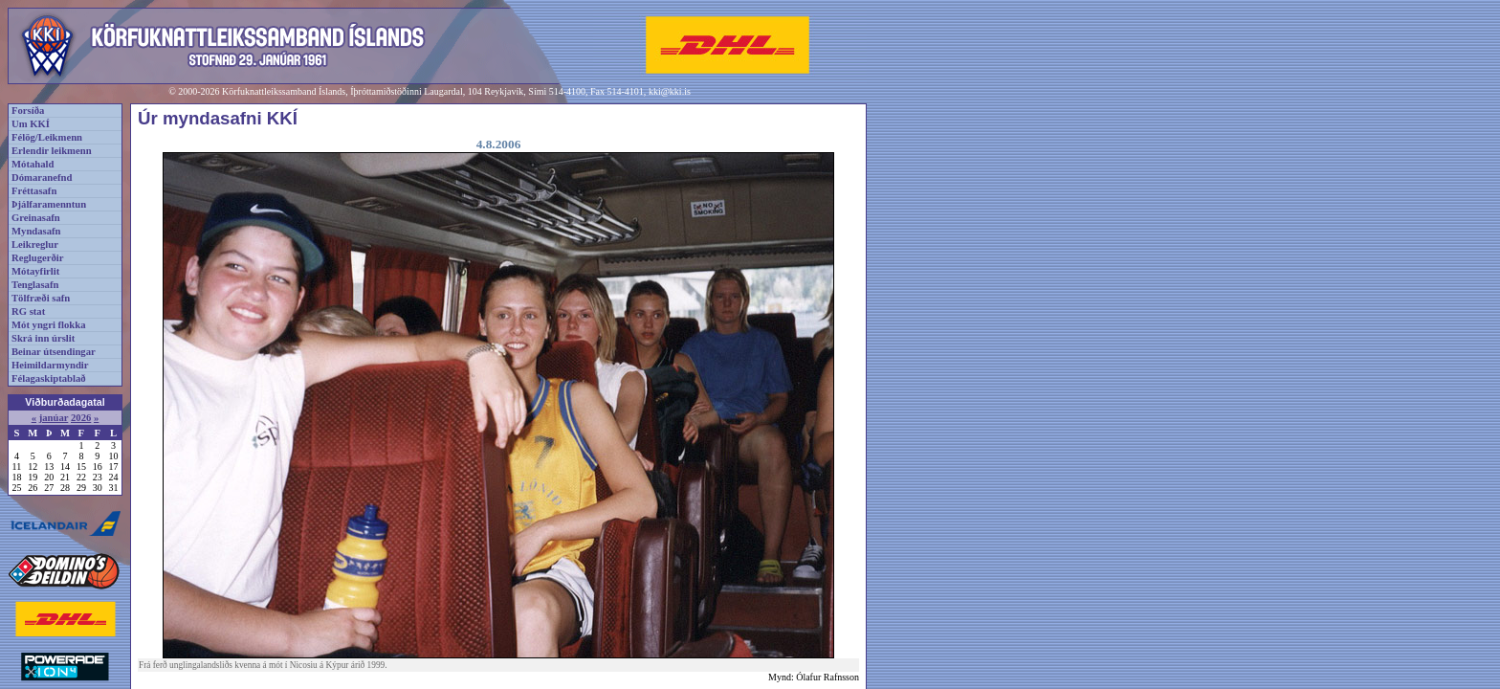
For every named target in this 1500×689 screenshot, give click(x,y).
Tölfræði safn (40, 298)
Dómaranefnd (41, 177)
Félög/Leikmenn (46, 137)
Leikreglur (34, 244)
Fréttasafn (33, 191)
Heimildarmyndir (50, 365)
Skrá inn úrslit (43, 338)
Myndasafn (36, 231)
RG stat (28, 311)
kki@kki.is (670, 91)
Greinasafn (35, 217)
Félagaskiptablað (48, 378)
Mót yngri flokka (48, 325)
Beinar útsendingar (53, 351)
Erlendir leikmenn (51, 150)
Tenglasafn (34, 284)
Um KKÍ (30, 124)
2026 (81, 417)
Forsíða (27, 110)
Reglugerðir (37, 258)
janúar (54, 417)
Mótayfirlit (35, 271)
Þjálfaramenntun (48, 204)
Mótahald (32, 164)
